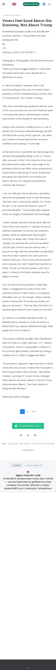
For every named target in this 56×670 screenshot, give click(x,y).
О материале (27, 450)
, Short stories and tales (43, 443)
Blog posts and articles (19, 443)
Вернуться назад (11, 15)
